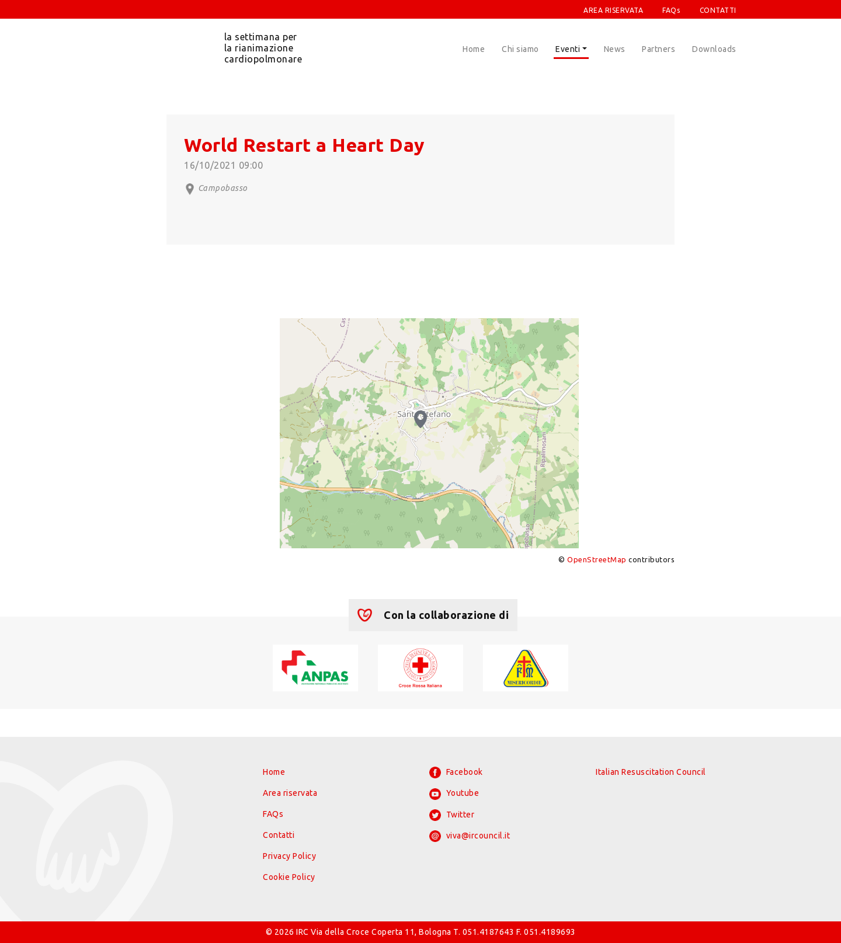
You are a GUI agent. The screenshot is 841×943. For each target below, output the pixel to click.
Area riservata (290, 793)
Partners (658, 49)
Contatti (278, 835)
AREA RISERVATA (613, 10)
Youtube (454, 794)
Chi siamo (520, 49)
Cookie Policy (289, 877)
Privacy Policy (289, 856)
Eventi (567, 49)
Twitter (451, 815)
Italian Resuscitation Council (651, 772)
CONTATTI (718, 10)
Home (474, 49)
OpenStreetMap (597, 559)
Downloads (714, 49)
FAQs (671, 10)
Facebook (456, 772)
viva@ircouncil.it (469, 836)
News (614, 49)
